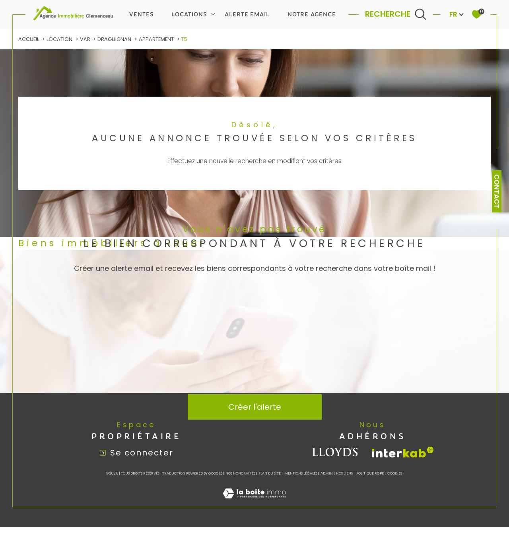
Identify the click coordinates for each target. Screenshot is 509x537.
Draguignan (114, 39)
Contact (496, 191)
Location (59, 39)
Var (85, 39)
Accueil (28, 39)
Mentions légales (300, 473)
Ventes (141, 14)
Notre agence (312, 14)
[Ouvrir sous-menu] (213, 13)
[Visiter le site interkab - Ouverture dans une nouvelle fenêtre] (403, 452)
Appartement (156, 39)
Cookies (394, 474)
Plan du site (269, 473)
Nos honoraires (240, 473)
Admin (327, 473)
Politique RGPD (370, 473)
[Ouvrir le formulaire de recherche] (396, 14)
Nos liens (344, 473)
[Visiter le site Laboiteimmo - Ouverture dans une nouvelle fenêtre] (254, 502)
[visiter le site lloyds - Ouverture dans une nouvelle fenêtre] (335, 452)
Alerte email (247, 14)
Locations (189, 14)
